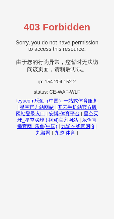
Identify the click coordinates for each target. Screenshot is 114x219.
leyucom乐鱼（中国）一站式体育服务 (57, 100)
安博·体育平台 (64, 113)
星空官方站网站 (37, 107)
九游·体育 (64, 132)
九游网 (43, 132)
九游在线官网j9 (77, 126)
